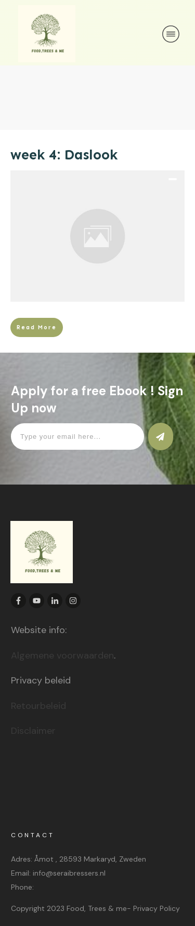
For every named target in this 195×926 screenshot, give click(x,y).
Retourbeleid (38, 706)
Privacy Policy (156, 908)
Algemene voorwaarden (62, 655)
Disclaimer (33, 730)
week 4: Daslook (64, 154)
